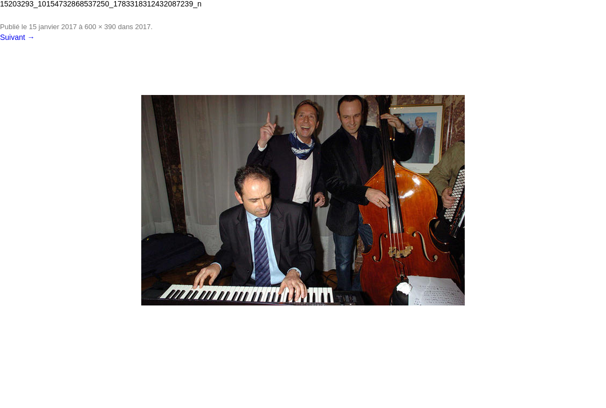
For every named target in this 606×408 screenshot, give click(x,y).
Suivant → (17, 37)
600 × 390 (100, 27)
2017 (142, 27)
